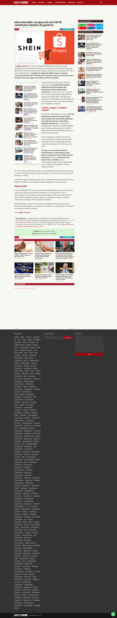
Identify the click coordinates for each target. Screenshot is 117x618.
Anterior (17, 328)
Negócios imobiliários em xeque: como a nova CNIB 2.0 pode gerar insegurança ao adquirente (31, 127)
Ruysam (35, 587)
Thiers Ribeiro (18, 597)
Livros (35, 350)
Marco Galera (37, 379)
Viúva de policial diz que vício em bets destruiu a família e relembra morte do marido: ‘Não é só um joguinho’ (31, 111)
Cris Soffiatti (17, 355)
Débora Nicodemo (26, 392)
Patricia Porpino (29, 399)
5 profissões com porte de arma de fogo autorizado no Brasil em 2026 (31, 104)
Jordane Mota (27, 517)
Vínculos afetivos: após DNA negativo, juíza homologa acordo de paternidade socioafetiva (43, 256)
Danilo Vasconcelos (19, 470)
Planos (32, 371)
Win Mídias (22, 405)
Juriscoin (30, 350)
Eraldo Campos (29, 483)
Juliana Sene (37, 423)
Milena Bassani (18, 381)
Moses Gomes (18, 553)
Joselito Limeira (27, 368)
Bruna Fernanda (18, 454)
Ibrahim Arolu (30, 420)
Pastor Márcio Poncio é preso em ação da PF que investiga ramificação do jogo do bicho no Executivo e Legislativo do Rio (65, 256)
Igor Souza (34, 506)
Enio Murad (34, 412)
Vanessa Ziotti (36, 600)
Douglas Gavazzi (19, 475)
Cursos (16, 347)
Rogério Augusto (29, 584)
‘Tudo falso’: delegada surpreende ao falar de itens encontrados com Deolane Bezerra (30, 88)
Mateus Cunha (36, 545)
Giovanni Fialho (18, 501)
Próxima (71, 328)
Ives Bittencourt (33, 511)
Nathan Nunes (36, 553)
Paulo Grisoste (28, 563)
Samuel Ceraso (26, 590)
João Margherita (18, 519)
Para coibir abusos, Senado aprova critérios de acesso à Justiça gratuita (22, 276)
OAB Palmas (34, 556)
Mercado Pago (18, 550)
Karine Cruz (26, 524)
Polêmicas (28, 337)
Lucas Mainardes (19, 532)
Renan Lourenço (18, 436)
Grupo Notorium (28, 504)
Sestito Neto (35, 590)
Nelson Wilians (18, 431)
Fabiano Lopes (18, 368)
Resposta (38, 436)
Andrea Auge (18, 360)
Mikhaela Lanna (27, 550)
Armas (16, 350)
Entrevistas (26, 365)
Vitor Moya (17, 444)
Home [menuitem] (34, 2)
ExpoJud (17, 488)
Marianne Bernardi (26, 545)
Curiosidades (36, 337)
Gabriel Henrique (27, 496)
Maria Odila (17, 545)
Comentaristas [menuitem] (60, 2)
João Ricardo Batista (27, 423)
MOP (35, 535)
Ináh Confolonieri (36, 509)
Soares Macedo (26, 592)
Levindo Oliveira (18, 530)
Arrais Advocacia (28, 449)
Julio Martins (37, 339)
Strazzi (24, 339)
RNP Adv (25, 574)
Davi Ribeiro (33, 410)
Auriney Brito (18, 451)
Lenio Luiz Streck (25, 527)
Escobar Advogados (19, 394)
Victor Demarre (18, 603)
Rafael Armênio (18, 576)
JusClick (30, 522)
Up (37, 342)
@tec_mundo (22, 66)
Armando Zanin (18, 449)
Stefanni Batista (35, 592)
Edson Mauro (27, 478)
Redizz (34, 576)
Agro (36, 352)
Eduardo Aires (36, 478)
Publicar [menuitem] (71, 2)
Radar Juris (31, 574)
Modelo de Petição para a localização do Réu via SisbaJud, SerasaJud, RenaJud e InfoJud (31, 150)
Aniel (35, 446)
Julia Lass (30, 519)
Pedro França (26, 566)
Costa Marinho (18, 467)
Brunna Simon (32, 386)
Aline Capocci (30, 405)
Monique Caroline (19, 371)
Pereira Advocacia (19, 571)
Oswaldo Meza (23, 558)
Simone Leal (17, 592)
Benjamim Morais (35, 451)
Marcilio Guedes (18, 540)
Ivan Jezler (25, 511)
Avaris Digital (26, 451)
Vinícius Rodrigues (28, 603)
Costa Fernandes (28, 464)
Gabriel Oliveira (30, 394)
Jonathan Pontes (18, 517)
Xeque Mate (37, 605)
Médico (27, 371)
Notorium (24, 355)
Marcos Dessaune (19, 543)
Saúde (25, 352)
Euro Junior (33, 365)
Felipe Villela (23, 415)
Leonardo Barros (35, 527)
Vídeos (31, 352)
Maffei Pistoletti (18, 537)
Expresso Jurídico (33, 488)
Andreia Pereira (18, 407)
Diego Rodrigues (19, 358)
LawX (35, 397)
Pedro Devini (37, 431)
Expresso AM (24, 488)
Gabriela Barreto (29, 498)
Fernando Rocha (18, 491)
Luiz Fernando (18, 379)
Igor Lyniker (17, 423)
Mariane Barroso (24, 428)
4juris (23, 444)
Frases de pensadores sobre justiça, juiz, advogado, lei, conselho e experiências (31, 120)
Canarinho (25, 410)
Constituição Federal (24, 222)
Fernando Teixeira (29, 491)
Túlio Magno (35, 597)
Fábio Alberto (18, 496)
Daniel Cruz (17, 392)
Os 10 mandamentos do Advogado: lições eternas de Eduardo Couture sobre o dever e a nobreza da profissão (31, 96)
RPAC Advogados (25, 363)
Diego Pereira (27, 472)
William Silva (25, 373)
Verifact (38, 371)
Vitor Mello (17, 373)
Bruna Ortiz (27, 454)
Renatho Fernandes (29, 436)
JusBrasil (35, 368)
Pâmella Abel (18, 574)
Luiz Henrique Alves (27, 535)
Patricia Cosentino (31, 561)
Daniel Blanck (37, 389)
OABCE (16, 558)
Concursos (31, 342)
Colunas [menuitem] (41, 2)
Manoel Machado (27, 379)
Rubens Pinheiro (27, 587)
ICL (29, 506)
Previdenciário (27, 433)
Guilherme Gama (27, 397)
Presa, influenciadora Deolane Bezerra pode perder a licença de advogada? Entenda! (94, 69)
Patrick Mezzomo (19, 563)
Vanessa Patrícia (27, 600)
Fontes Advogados (32, 415)
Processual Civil (29, 571)
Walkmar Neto (29, 384)
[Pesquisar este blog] (54, 337)
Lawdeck (17, 527)
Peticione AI (17, 402)
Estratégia (38, 373)
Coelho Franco (18, 462)
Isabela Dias (17, 511)
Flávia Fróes (26, 493)
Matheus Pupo (18, 548)
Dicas (19, 339)
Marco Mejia (27, 540)
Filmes (38, 347)
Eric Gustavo (18, 485)
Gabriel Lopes (37, 496)
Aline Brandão (18, 386)
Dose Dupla (26, 412)
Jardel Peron (25, 514)
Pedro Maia (34, 566)
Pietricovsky (25, 402)
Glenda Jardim (18, 504)
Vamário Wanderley (19, 384)
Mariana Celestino (19, 399)
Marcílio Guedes (18, 352)
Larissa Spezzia (18, 425)
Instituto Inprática (25, 509)
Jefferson (17, 363)
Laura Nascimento (35, 524)
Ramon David (36, 433)
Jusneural (36, 522)
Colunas (26, 462)
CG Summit (17, 457)
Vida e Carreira (18, 365)
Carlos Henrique (18, 389)
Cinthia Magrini (28, 389)
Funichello (27, 418)
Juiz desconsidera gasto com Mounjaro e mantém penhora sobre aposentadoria (43, 276)
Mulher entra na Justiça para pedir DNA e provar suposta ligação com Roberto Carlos (94, 76)
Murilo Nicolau (27, 553)
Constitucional (18, 464)
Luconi (16, 428)
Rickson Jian (36, 579)
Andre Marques (28, 446)
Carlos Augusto (18, 459)
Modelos (33, 347)
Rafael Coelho (27, 576)
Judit (25, 376)
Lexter (25, 530)
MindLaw (35, 550)
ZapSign (17, 608)
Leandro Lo (25, 360)
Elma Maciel (37, 480)
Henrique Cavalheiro (19, 420)
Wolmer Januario (29, 358)
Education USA (29, 480)
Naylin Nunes (18, 556)
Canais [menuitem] (49, 2)
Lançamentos (18, 342)
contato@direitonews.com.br (33, 226)
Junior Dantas (18, 522)
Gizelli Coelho (18, 397)
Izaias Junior (17, 514)
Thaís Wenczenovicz (33, 595)
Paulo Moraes (18, 566)
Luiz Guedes (17, 535)
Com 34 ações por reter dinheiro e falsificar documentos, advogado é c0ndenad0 (93, 83)
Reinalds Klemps (34, 360)
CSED (23, 457)
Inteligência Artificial (19, 345)
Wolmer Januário (28, 605)
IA (26, 506)
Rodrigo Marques (26, 582)
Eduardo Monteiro (19, 480)
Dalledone (35, 345)
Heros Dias (36, 504)
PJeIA (24, 561)
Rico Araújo (17, 582)
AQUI (40, 231)
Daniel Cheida (27, 467)
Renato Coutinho (19, 579)
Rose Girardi (33, 402)
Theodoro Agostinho (29, 381)
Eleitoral (30, 339)
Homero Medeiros (19, 506)
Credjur (31, 373)
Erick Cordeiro (26, 485)
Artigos (22, 337)
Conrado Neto (33, 462)
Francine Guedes (19, 418)
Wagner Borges (18, 605)
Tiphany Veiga (26, 597)
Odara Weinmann (28, 431)
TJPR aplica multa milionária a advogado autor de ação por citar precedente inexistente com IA (30, 158)
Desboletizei (29, 470)
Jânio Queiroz (32, 376)
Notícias (16, 29)
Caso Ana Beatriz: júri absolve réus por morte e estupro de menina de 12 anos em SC (30, 142)
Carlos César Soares (29, 459)
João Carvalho (36, 517)
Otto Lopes (32, 558)
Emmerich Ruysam (19, 483)
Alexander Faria (18, 446)
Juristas (25, 522)
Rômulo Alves (18, 590)
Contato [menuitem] (79, 2)
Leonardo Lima (27, 425)
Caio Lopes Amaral (31, 457)
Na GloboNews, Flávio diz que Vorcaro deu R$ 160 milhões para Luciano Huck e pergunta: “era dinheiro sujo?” (94, 109)
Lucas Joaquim (36, 425)
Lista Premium (33, 530)
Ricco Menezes (18, 438)
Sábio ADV (17, 595)
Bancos (25, 386)
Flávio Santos (34, 493)
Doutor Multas (28, 475)
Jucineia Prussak (18, 376)
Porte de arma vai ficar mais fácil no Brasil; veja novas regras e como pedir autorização (94, 37)
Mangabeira (23, 350)
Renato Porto (28, 579)
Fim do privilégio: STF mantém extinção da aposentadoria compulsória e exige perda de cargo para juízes (64, 277)
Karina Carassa (18, 524)
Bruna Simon (35, 454)
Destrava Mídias (18, 472)
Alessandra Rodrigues (32, 444)
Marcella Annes (27, 537)
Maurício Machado (28, 548)
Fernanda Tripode (24, 347)
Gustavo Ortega (35, 418)
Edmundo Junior (18, 478)
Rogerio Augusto (28, 438)
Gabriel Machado (19, 498)
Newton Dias (26, 556)
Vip (15, 339)
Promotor (37, 571)
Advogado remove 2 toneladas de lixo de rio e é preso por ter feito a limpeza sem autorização (31, 135)
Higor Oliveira (32, 355)
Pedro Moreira (18, 569)
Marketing (28, 345)
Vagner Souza (18, 600)
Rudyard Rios (18, 441)
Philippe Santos (18, 433)
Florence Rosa (18, 493)
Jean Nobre (33, 514)
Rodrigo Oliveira (18, 584)
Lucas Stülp (34, 532)
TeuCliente (24, 595)
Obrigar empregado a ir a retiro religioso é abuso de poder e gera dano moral (23, 255)
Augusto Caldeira (28, 407)
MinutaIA (32, 428)
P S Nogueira (18, 561)
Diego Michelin (18, 412)
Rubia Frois (36, 438)
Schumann (33, 363)
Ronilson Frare (18, 587)
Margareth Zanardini (30, 543)
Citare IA (38, 459)
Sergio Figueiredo (27, 441)
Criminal (25, 342)
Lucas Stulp (27, 532)
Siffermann (36, 441)
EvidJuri (16, 415)
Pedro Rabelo (27, 569)
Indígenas (17, 509)
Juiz (25, 519)
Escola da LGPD (35, 485)
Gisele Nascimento (28, 501)
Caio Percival (18, 410)
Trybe (16, 405)
